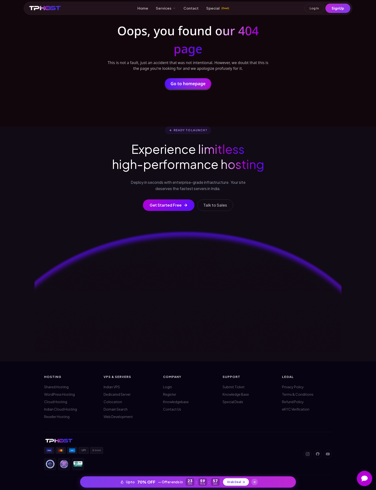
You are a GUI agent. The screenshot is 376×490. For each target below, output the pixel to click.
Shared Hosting (56, 387)
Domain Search (116, 409)
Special (217, 8)
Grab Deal (236, 481)
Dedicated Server (117, 394)
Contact (191, 8)
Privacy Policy (293, 387)
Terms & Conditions (297, 394)
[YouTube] (328, 454)
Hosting (52, 377)
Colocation (113, 402)
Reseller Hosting (57, 416)
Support (231, 377)
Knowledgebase (176, 402)
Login (167, 387)
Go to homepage (188, 84)
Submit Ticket (234, 387)
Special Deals (233, 402)
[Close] (256, 481)
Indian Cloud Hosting (60, 409)
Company (172, 377)
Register (169, 394)
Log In (312, 9)
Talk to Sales (215, 205)
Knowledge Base (236, 394)
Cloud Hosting (55, 402)
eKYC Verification (295, 409)
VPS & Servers (117, 377)
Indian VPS (112, 387)
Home (142, 8)
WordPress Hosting (59, 394)
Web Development (118, 416)
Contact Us (172, 409)
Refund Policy (293, 402)
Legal (288, 377)
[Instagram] (308, 454)
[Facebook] (318, 454)
